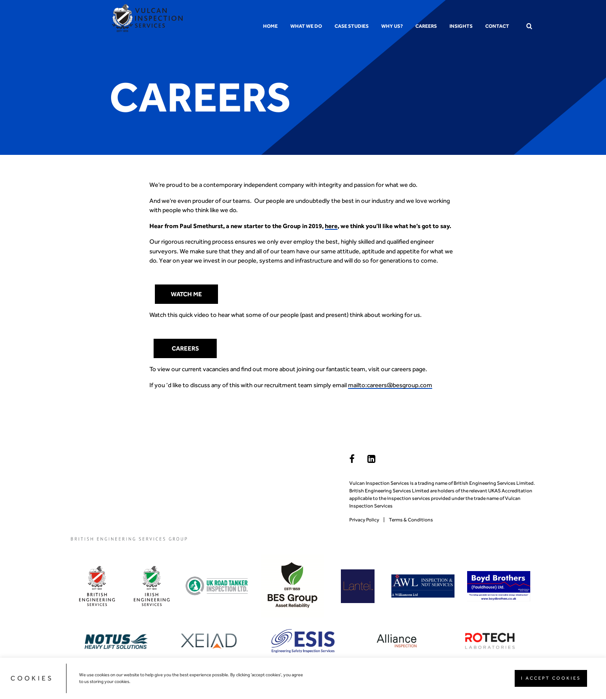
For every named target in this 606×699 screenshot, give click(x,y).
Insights (461, 26)
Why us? (392, 26)
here (331, 226)
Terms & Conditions (411, 520)
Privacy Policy (364, 520)
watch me (186, 294)
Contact (497, 26)
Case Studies (352, 26)
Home (270, 26)
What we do (306, 26)
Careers (426, 26)
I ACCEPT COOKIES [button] (551, 678)
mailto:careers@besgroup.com (390, 385)
